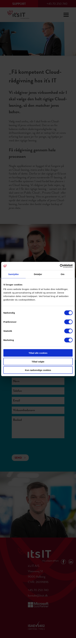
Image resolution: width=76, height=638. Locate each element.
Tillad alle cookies (38, 353)
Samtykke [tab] (13, 274)
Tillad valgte (38, 361)
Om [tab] (62, 274)
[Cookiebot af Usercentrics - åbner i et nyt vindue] (60, 266)
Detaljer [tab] (38, 274)
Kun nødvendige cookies (38, 370)
